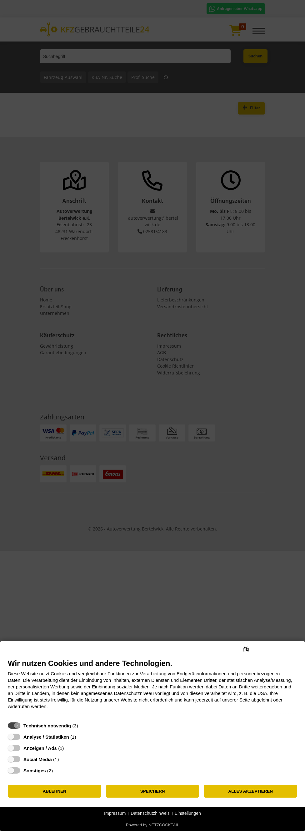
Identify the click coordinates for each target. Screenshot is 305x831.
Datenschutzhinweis (150, 813)
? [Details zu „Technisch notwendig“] (83, 725)
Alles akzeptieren (250, 791)
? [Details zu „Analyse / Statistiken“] (82, 737)
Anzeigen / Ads (40, 748)
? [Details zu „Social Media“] (64, 759)
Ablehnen (54, 791)
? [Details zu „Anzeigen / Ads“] (69, 748)
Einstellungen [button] (188, 813)
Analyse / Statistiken (46, 737)
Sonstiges (34, 770)
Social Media (37, 759)
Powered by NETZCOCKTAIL (152, 825)
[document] (152, 689)
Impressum (115, 813)
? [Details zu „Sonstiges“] (59, 770)
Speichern (152, 791)
